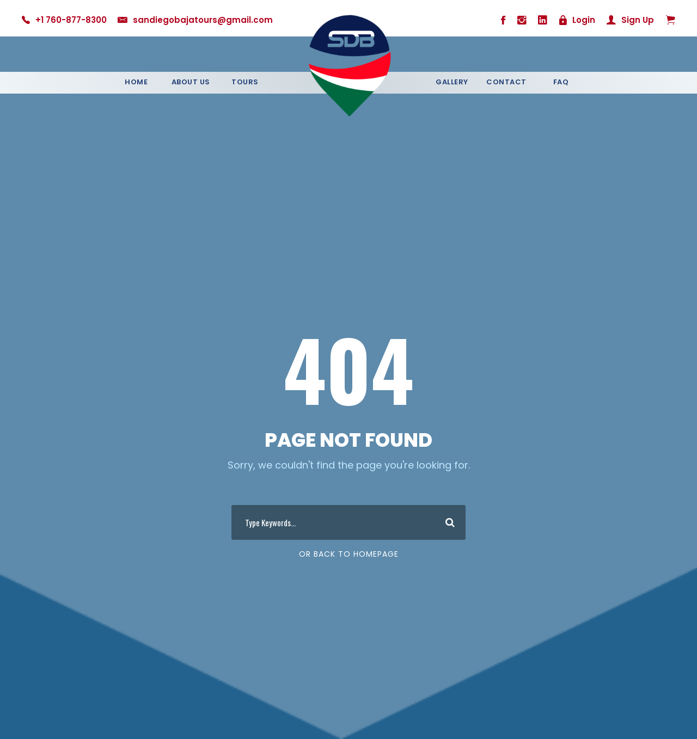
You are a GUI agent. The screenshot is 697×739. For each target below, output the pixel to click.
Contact (506, 82)
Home (136, 82)
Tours (245, 82)
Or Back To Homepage (349, 554)
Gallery (452, 82)
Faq (561, 82)
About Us (191, 82)
